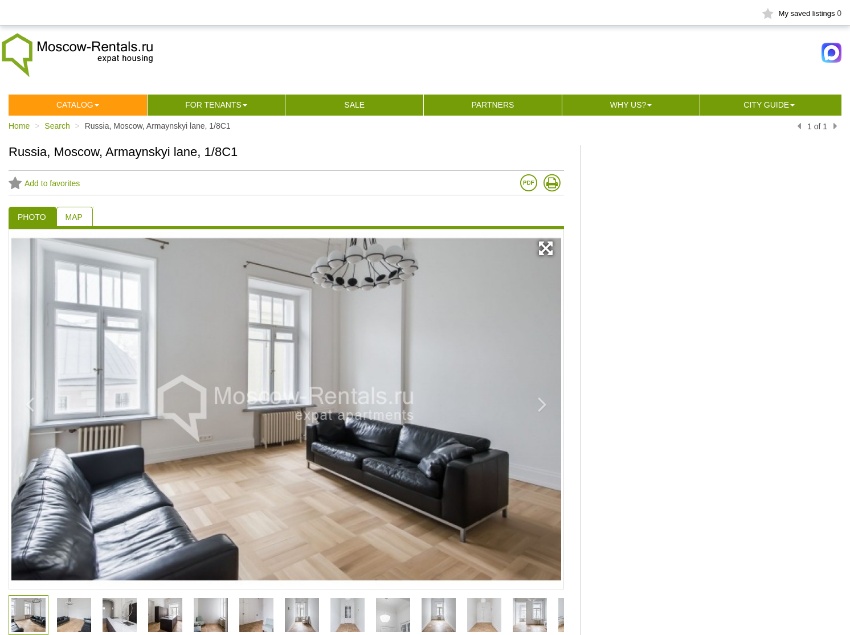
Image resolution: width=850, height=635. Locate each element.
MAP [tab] (74, 217)
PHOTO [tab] (32, 217)
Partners (492, 104)
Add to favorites (44, 183)
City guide (766, 104)
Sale (354, 104)
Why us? (628, 104)
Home (19, 125)
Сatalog (74, 104)
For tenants (213, 104)
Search (57, 125)
